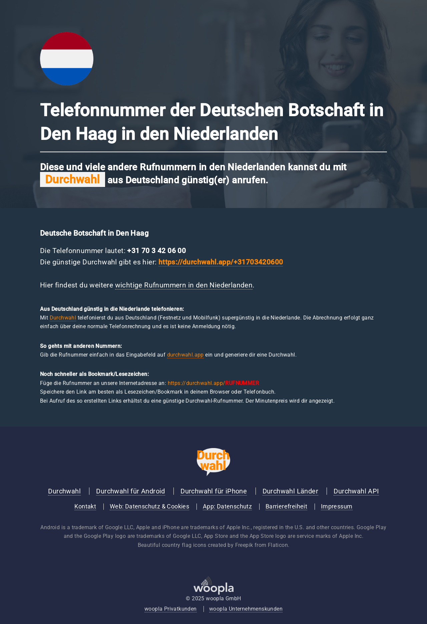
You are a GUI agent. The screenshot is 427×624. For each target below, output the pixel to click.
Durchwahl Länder (290, 491)
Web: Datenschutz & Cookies (149, 506)
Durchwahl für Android (130, 491)
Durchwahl (63, 318)
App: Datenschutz (227, 506)
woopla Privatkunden (170, 609)
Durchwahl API (356, 491)
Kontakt (85, 506)
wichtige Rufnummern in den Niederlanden (184, 285)
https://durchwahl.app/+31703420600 (220, 262)
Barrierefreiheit (286, 506)
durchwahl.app (185, 355)
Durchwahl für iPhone (213, 491)
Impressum (337, 506)
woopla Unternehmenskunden (246, 609)
